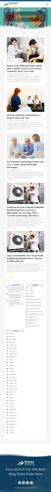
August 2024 (12, 392)
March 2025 (11, 371)
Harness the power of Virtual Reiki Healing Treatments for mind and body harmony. (16, 295)
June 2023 (11, 433)
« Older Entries (10, 277)
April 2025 (11, 368)
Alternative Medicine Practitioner (36, 314)
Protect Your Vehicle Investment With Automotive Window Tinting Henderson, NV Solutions (16, 289)
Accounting (31, 293)
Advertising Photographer (34, 305)
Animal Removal (32, 317)
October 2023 (12, 421)
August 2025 (12, 356)
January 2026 (12, 342)
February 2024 (12, 409)
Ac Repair (30, 287)
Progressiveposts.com (30, 488)
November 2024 (13, 383)
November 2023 (13, 418)
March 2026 (11, 336)
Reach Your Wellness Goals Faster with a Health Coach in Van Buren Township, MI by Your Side (24, 68)
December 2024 (13, 380)
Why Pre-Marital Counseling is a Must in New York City (24, 116)
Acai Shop (30, 290)
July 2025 (11, 359)
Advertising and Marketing (34, 302)
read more (10, 83)
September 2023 (13, 424)
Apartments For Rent (33, 325)
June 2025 (11, 362)
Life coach (25, 74)
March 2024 (11, 406)
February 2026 (12, 339)
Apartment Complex (33, 320)
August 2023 (12, 427)
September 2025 (13, 354)
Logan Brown (11, 74)
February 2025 (12, 374)
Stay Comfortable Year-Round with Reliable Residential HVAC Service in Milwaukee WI (25, 258)
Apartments (31, 323)
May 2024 (11, 400)
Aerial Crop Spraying (33, 308)
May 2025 (11, 365)
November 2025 (13, 348)
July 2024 (11, 395)
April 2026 (11, 333)
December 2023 (13, 415)
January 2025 (12, 377)
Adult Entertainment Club (34, 299)
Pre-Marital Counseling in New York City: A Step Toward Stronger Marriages (25, 164)
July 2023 (11, 430)
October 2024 (12, 386)
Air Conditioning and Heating (30, 218)
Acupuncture (31, 296)
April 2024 (11, 403)
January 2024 (12, 412)
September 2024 (13, 389)
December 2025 (13, 345)
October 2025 (12, 351)
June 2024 (11, 397)
